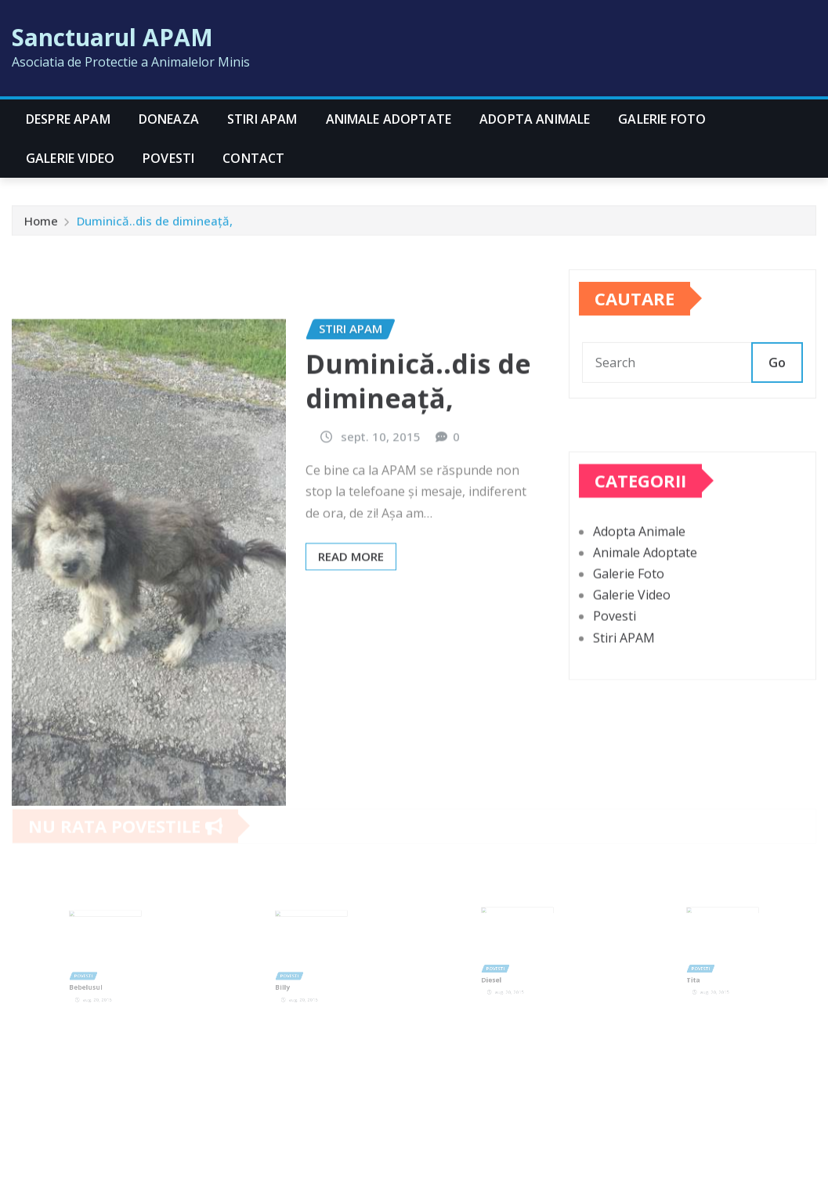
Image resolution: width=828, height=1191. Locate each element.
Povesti (168, 158)
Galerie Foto (662, 119)
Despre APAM (68, 119)
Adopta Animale (534, 119)
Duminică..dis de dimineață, (155, 225)
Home (41, 225)
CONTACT (253, 158)
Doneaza (169, 119)
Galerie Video (70, 158)
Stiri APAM (262, 119)
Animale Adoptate (389, 119)
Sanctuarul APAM (112, 37)
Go (777, 379)
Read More (351, 621)
